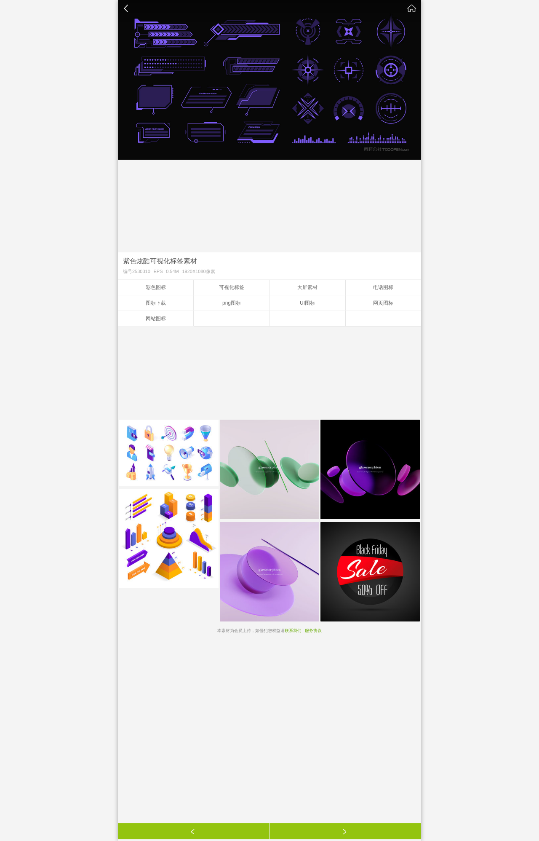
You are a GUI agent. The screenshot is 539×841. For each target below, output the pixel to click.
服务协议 (313, 630)
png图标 (231, 303)
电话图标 (383, 287)
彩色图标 (156, 287)
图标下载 (156, 303)
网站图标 (156, 318)
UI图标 (307, 303)
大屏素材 (307, 287)
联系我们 (293, 630)
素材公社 (412, 8)
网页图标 (383, 303)
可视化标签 (231, 287)
